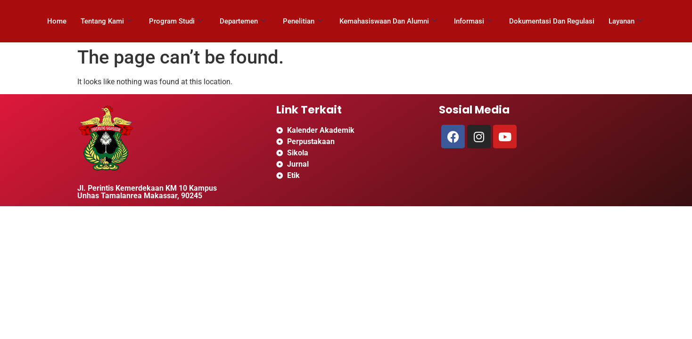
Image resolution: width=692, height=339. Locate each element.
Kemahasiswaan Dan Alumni (388, 21)
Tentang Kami (106, 21)
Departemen (243, 21)
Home (56, 21)
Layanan (626, 21)
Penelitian (302, 21)
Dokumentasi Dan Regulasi (551, 21)
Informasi (473, 21)
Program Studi (176, 21)
